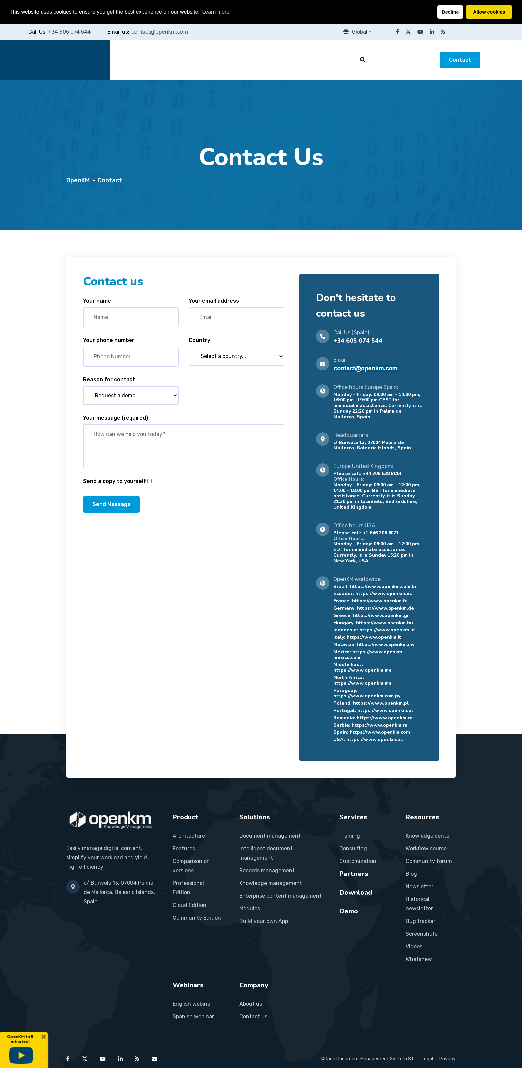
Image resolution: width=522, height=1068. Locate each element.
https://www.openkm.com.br (383, 586)
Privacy (447, 1059)
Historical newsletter (419, 904)
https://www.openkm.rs (379, 725)
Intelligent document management (266, 853)
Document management (270, 836)
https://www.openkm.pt (385, 710)
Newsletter (419, 886)
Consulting (353, 848)
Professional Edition (188, 888)
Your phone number (108, 340)
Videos (414, 946)
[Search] (362, 59)
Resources (329, 60)
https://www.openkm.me (362, 670)
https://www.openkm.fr (379, 601)
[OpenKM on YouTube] (420, 32)
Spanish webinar (193, 1016)
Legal (427, 1059)
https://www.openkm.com (380, 732)
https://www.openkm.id (387, 630)
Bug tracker (420, 921)
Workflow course (426, 848)
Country (199, 340)
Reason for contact (109, 379)
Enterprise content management (280, 896)
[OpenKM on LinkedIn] (432, 32)
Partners (286, 60)
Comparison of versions (191, 866)
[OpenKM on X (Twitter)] (408, 32)
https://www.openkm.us (374, 739)
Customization (357, 861)
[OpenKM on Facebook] (397, 32)
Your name (97, 301)
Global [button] (355, 32)
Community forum (429, 861)
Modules (249, 908)
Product (165, 60)
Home (130, 60)
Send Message (111, 504)
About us (250, 1004)
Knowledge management (270, 883)
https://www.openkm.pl (381, 703)
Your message (115, 418)
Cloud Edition (189, 905)
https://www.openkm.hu (384, 623)
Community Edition (197, 918)
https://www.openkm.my (385, 644)
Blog (411, 874)
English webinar (192, 1004)
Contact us (253, 1016)
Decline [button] (450, 12)
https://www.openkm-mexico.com (368, 655)
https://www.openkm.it (374, 637)
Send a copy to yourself (114, 481)
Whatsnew (419, 959)
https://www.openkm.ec (383, 593)
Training (349, 836)
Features (184, 848)
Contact (460, 60)
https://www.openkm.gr (381, 615)
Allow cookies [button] (489, 12)
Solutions (205, 60)
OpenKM (78, 180)
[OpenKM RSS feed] (443, 32)
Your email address (214, 301)
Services (246, 60)
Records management (267, 870)
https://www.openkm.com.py (366, 696)
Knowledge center (428, 836)
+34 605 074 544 (69, 32)
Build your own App (263, 921)
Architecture (189, 836)
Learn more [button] (215, 12)
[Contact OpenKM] (154, 1059)
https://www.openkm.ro (385, 718)
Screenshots (421, 934)
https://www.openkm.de (385, 608)
